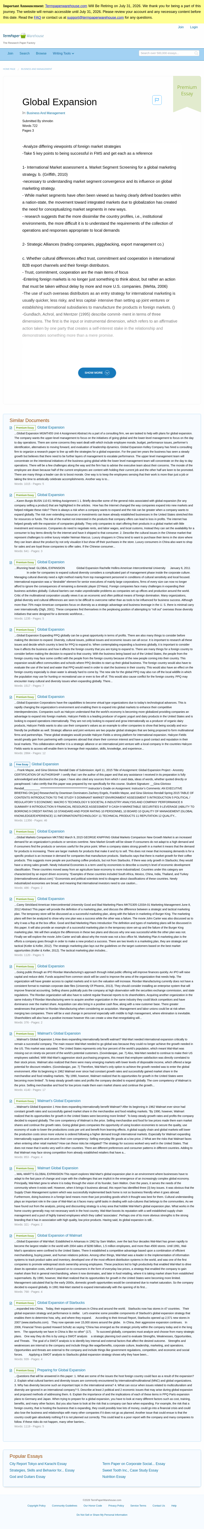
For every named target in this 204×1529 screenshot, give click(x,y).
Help (174, 1505)
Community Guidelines (64, 1505)
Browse (41, 53)
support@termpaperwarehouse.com (95, 17)
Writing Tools (62, 53)
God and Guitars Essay (27, 1477)
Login (194, 27)
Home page (9, 68)
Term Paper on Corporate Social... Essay (133, 1464)
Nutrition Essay (114, 1477)
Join (181, 27)
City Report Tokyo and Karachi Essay (38, 1464)
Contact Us (159, 1505)
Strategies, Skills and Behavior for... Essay (42, 1470)
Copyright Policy (36, 1505)
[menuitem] (181, 27)
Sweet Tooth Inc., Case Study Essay (130, 1470)
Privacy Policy (116, 1505)
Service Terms (138, 1505)
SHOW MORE (97, 372)
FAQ (37, 17)
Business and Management (36, 68)
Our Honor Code (93, 1505)
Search (24, 53)
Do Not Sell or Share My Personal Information (101, 1514)
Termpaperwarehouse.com (66, 6)
